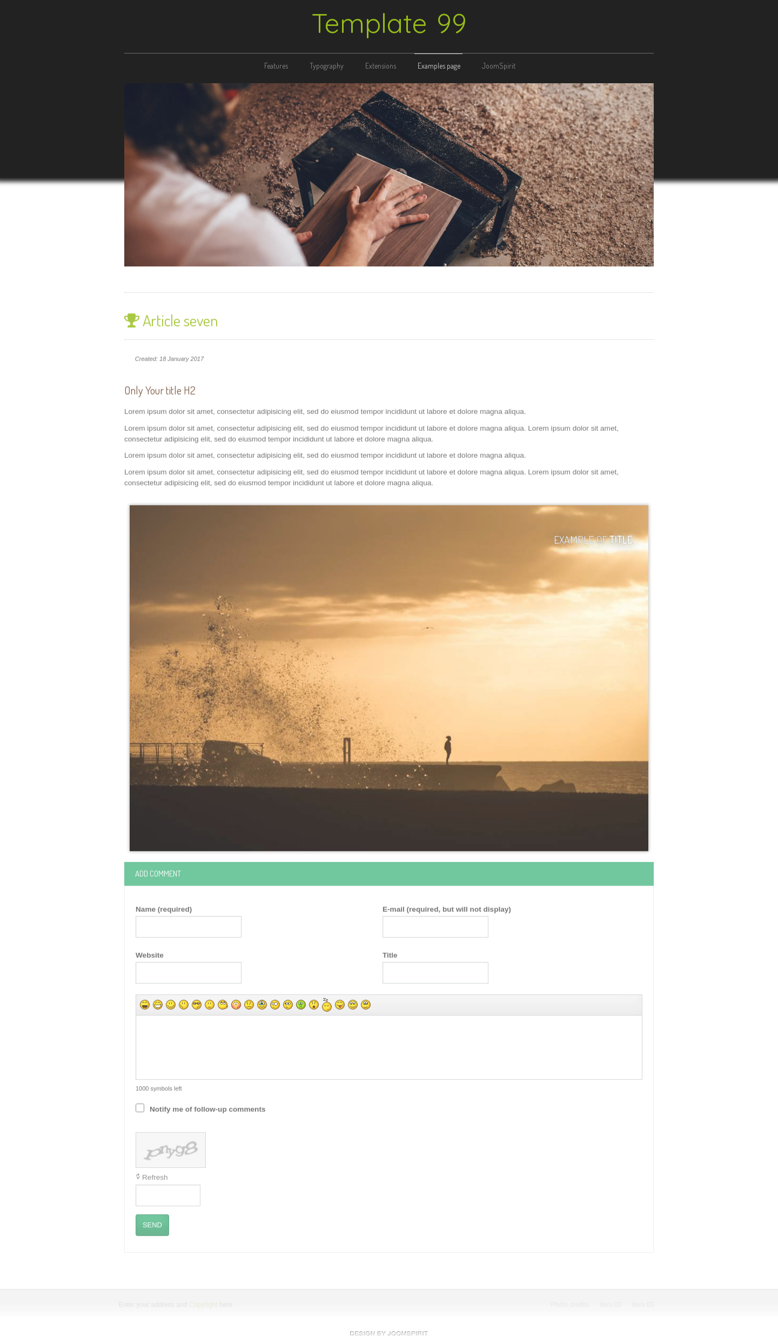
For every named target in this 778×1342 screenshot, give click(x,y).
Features (276, 65)
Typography (327, 65)
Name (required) (164, 908)
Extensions (380, 65)
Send (152, 1224)
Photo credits (570, 1304)
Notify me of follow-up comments (207, 1108)
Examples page (439, 65)
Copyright (203, 1304)
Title (390, 954)
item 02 (611, 1304)
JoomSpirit (498, 65)
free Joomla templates (389, 1333)
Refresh (155, 1176)
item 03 (644, 1304)
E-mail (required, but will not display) (447, 908)
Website (150, 954)
